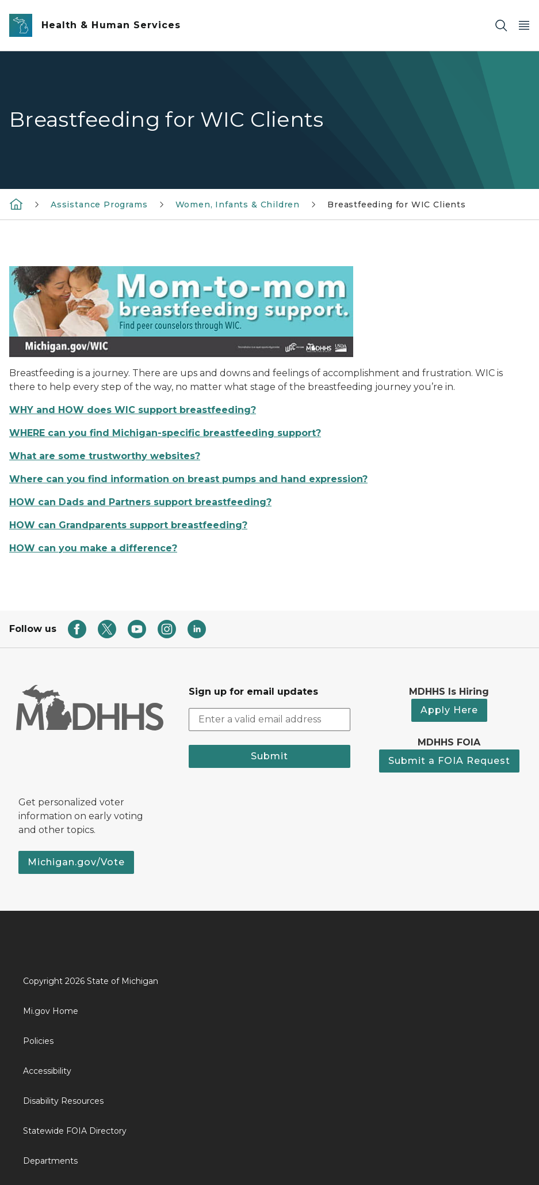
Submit (269, 756)
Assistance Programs (99, 204)
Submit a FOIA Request (449, 760)
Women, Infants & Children (237, 204)
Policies (38, 1041)
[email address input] (269, 719)
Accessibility (47, 1071)
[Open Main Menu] (524, 25)
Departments (50, 1161)
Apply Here (449, 710)
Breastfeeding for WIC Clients (396, 204)
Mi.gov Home (50, 1011)
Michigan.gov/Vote (76, 862)
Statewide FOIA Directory (75, 1131)
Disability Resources (63, 1101)
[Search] (501, 25)
